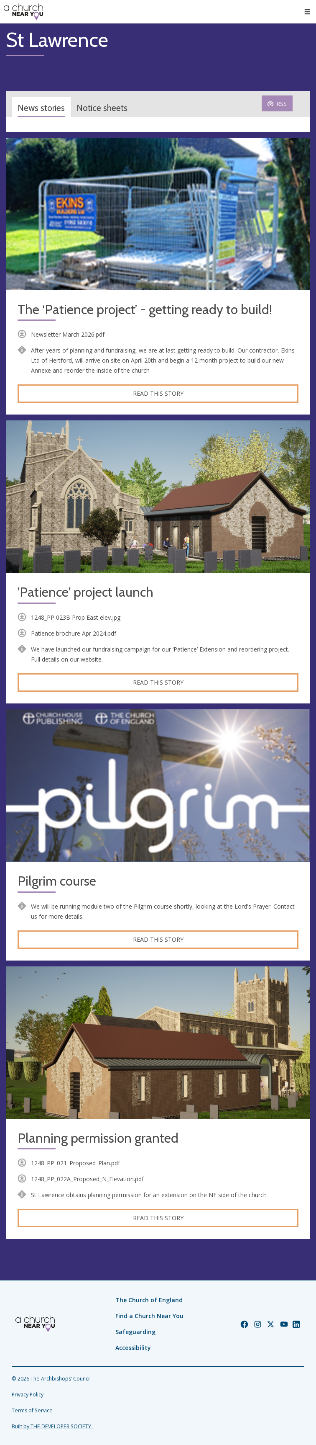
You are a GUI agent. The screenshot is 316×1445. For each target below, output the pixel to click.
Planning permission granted (98, 1138)
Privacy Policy (27, 1394)
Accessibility (133, 1348)
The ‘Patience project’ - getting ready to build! (145, 309)
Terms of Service (32, 1410)
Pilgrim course (57, 881)
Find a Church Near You (149, 1316)
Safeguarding (135, 1332)
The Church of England (149, 1300)
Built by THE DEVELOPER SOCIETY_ (52, 1426)
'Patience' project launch (85, 592)
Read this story (158, 393)
